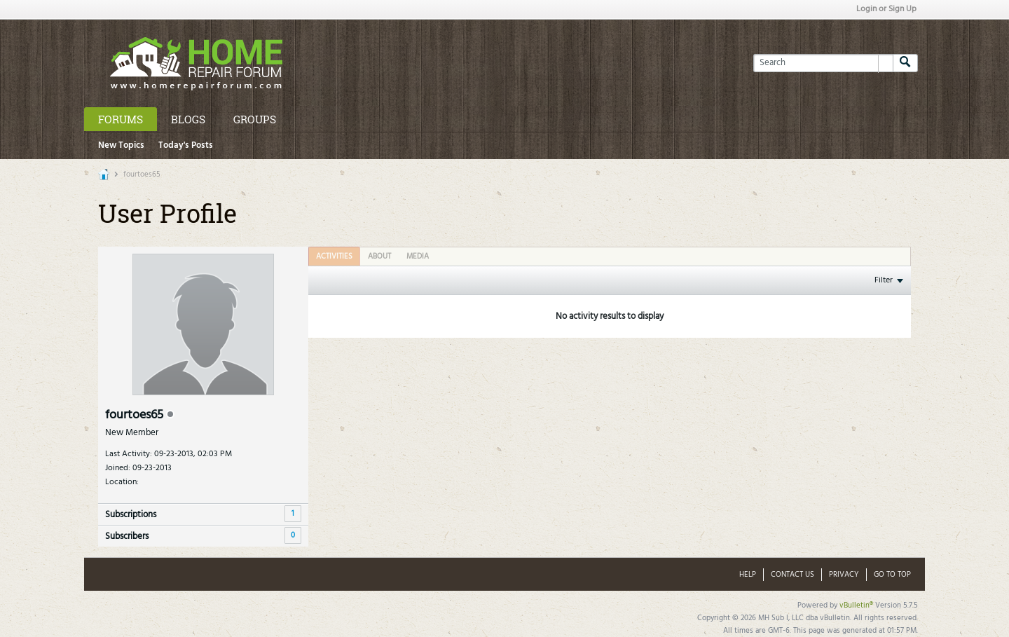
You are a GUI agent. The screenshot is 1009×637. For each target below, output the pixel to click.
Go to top (892, 574)
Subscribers (127, 536)
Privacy (844, 574)
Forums (120, 119)
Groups (254, 119)
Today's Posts (185, 145)
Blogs (188, 119)
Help (747, 574)
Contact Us (792, 574)
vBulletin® (856, 605)
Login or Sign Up (886, 9)
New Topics (121, 145)
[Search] (823, 63)
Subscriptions (130, 514)
